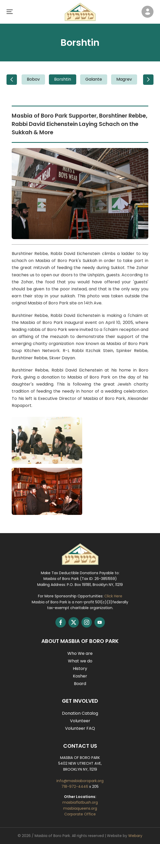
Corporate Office (80, 814)
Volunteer (80, 721)
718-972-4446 (75, 786)
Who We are (80, 653)
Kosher (80, 676)
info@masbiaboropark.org (80, 780)
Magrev (124, 79)
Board (80, 684)
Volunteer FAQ (80, 728)
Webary (135, 835)
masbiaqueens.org (80, 808)
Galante (93, 79)
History (80, 669)
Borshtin (62, 79)
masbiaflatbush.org (80, 802)
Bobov (33, 79)
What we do (80, 661)
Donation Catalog (80, 713)
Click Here (113, 596)
